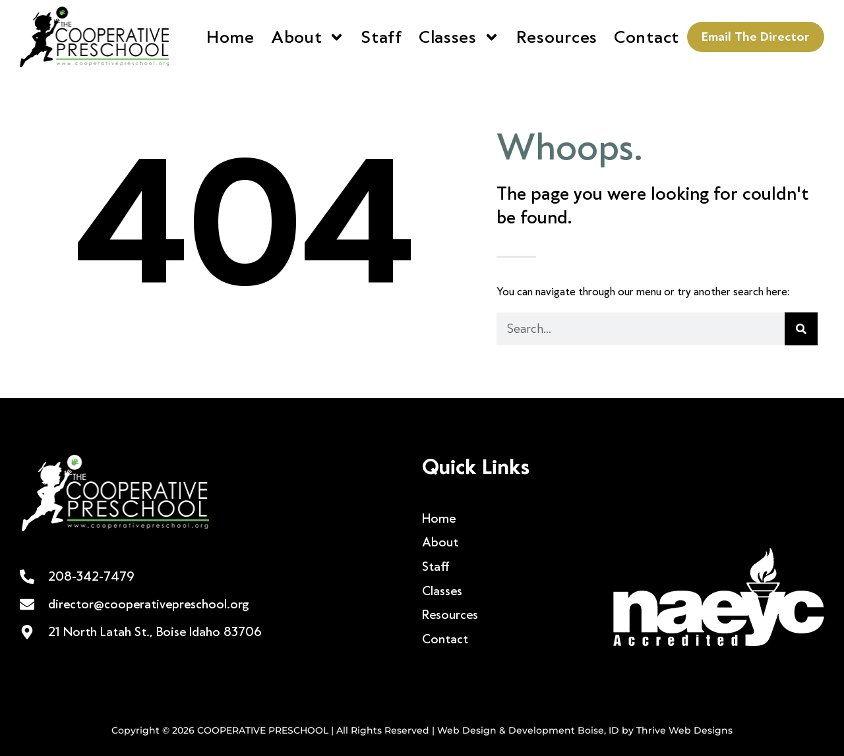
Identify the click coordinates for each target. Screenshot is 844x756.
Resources (556, 36)
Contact (646, 36)
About (308, 37)
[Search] (801, 328)
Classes (459, 37)
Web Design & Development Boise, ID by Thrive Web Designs (585, 730)
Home (230, 36)
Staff (381, 36)
